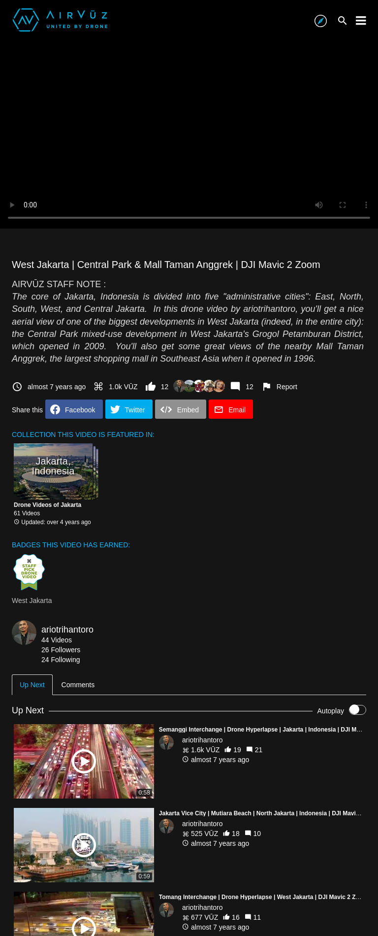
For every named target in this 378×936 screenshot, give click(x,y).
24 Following (60, 660)
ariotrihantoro (67, 630)
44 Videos (56, 640)
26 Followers (60, 650)
